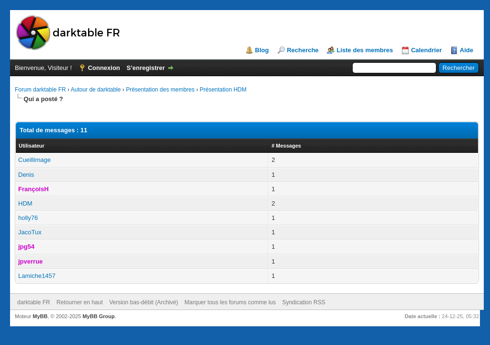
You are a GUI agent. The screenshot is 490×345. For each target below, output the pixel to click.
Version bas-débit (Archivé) (143, 302)
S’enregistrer (145, 67)
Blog (262, 50)
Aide (466, 50)
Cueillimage (34, 159)
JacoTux (30, 232)
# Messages (286, 146)
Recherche (302, 50)
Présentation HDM (223, 89)
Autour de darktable (96, 89)
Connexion (104, 67)
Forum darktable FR (40, 89)
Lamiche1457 (37, 275)
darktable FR (33, 302)
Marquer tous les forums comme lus (230, 302)
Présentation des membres (160, 89)
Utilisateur (32, 146)
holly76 (28, 217)
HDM (25, 203)
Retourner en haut (79, 302)
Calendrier (426, 50)
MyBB (40, 316)
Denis (26, 174)
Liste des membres (364, 50)
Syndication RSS (303, 302)
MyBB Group (98, 316)
